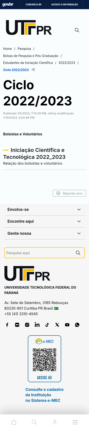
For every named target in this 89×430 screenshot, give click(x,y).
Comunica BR (33, 4)
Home (7, 48)
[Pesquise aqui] (39, 253)
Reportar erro (69, 193)
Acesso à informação (64, 4)
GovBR (7, 4)
